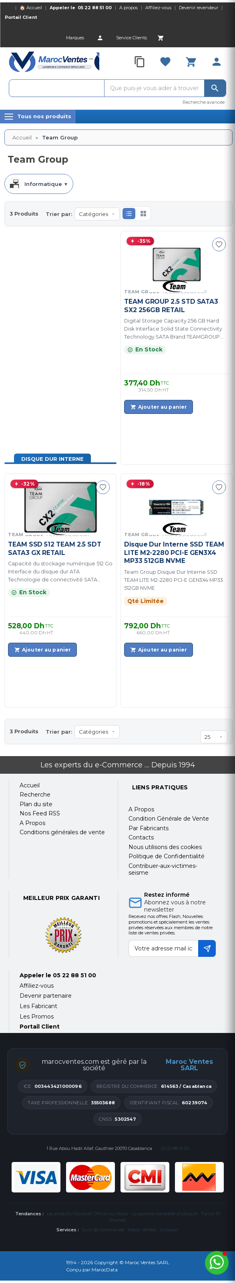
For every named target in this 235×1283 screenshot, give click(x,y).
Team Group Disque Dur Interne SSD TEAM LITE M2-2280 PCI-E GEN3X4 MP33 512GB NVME (173, 580)
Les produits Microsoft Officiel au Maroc (87, 1213)
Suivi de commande (103, 1230)
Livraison (169, 1230)
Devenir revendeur (198, 7)
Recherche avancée (204, 102)
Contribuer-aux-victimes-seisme (163, 869)
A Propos (141, 809)
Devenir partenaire (46, 995)
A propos (128, 7)
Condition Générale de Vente (169, 818)
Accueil (22, 137)
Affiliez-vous (158, 7)
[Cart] (160, 37)
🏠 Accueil (31, 7)
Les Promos (37, 1016)
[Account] (100, 37)
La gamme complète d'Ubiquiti (165, 1213)
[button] (129, 213)
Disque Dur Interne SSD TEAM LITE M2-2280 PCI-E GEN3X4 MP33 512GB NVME (174, 553)
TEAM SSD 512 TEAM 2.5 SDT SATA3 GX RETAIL (54, 548)
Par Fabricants (149, 828)
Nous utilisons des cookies (165, 847)
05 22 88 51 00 (95, 7)
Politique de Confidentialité (167, 856)
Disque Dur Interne (52, 459)
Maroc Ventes (142, 1230)
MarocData (105, 1270)
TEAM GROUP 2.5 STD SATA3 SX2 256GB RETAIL (171, 305)
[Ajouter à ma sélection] (219, 244)
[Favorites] (165, 61)
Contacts (141, 837)
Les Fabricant (38, 1006)
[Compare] (139, 61)
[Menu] (37, 116)
